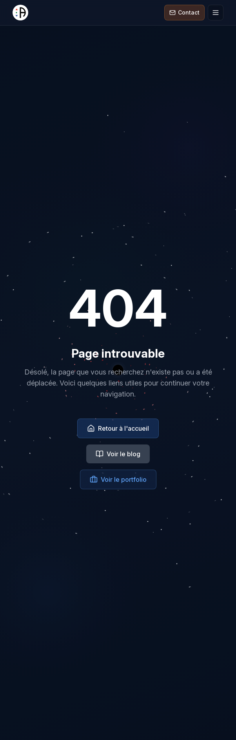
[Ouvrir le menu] (215, 12)
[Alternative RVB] (20, 12)
